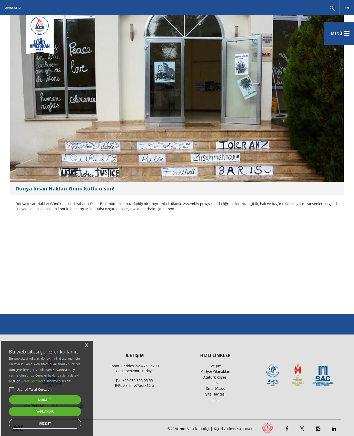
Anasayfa (13, 8)
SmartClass (215, 388)
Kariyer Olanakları (215, 371)
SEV (215, 382)
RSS (215, 399)
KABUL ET (45, 400)
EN (347, 8)
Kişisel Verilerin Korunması (233, 429)
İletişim (215, 365)
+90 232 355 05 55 (137, 380)
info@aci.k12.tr (141, 385)
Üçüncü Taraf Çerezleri (30, 389)
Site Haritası (215, 394)
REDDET (45, 423)
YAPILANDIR (45, 411)
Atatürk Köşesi (215, 377)
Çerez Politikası (32, 381)
